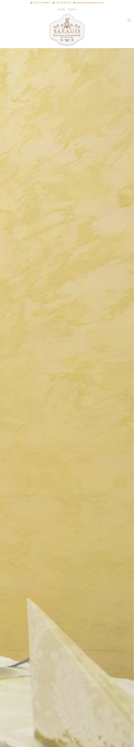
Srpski (61, 9)
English (72, 9)
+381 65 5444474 (41, 2)
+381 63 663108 (63, 2)
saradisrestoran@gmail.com (90, 2)
